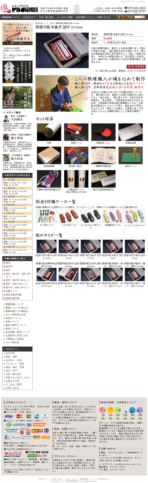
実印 (8, 263)
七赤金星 (17, 230)
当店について (71, 479)
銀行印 (9, 266)
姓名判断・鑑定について (18, 332)
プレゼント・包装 (15, 363)
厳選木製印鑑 (12, 298)
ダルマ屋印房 (12, 342)
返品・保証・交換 (15, 367)
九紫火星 (16, 247)
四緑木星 (16, 205)
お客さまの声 (12, 381)
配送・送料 (11, 356)
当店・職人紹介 (14, 374)
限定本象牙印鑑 (14, 294)
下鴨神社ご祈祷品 (15, 339)
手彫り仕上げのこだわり (18, 377)
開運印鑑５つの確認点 (17, 311)
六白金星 (17, 222)
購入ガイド (43, 479)
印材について (12, 321)
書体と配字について (16, 325)
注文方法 (10, 353)
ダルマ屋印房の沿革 (16, 314)
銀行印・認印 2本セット (18, 287)
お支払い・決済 (14, 360)
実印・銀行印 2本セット (18, 280)
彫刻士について (13, 318)
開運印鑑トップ (41, 23)
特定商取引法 (103, 479)
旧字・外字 (11, 370)
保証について (12, 328)
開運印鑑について (15, 304)
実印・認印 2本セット (17, 284)
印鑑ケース (11, 291)
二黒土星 (15, 188)
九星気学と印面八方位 (17, 335)
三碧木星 (17, 196)
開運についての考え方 (17, 307)
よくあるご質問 (14, 384)
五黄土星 (15, 213)
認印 (52, 23)
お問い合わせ (12, 388)
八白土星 (16, 238)
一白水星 (17, 179)
